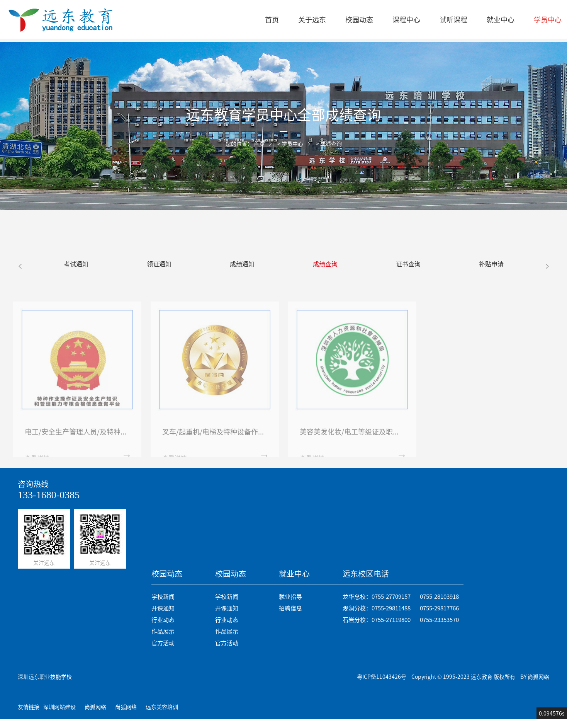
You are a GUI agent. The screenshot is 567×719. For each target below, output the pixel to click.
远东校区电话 (366, 573)
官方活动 (163, 643)
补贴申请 (491, 263)
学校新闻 (163, 596)
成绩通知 (242, 263)
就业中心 (500, 19)
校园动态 (359, 19)
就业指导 (290, 596)
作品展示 (163, 631)
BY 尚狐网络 (534, 676)
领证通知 (159, 263)
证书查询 (408, 263)
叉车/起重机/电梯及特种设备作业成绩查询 (227, 438)
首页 (272, 19)
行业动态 (163, 619)
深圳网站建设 (59, 706)
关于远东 (312, 19)
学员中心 (292, 143)
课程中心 (406, 19)
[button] (19, 265)
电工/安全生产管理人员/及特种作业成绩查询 (93, 438)
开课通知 (163, 608)
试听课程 (453, 19)
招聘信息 (290, 608)
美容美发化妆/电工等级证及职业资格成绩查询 (370, 438)
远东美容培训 (162, 706)
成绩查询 (331, 143)
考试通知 (76, 263)
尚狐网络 (95, 706)
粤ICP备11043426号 (381, 676)
